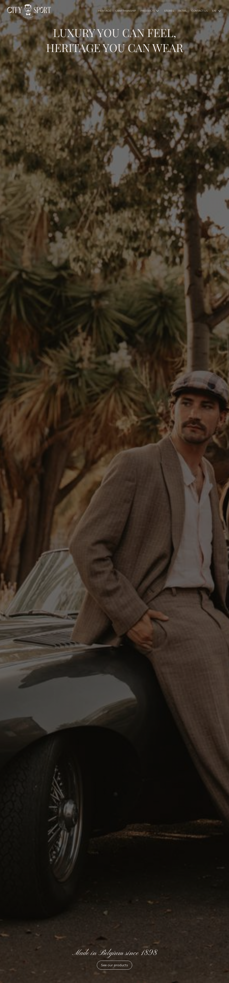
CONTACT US (199, 10)
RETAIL (182, 10)
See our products (114, 965)
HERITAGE (104, 10)
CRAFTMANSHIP (125, 10)
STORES (169, 10)
